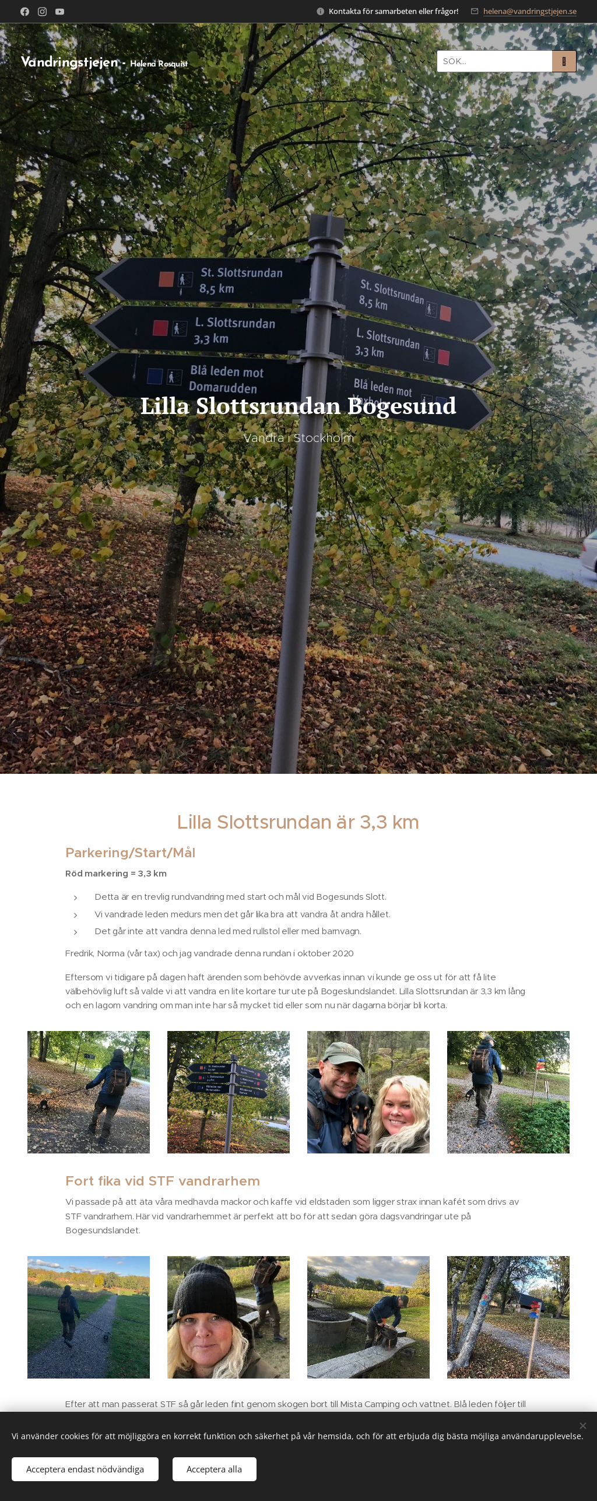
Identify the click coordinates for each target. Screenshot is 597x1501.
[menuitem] (231, 61)
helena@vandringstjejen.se (530, 11)
